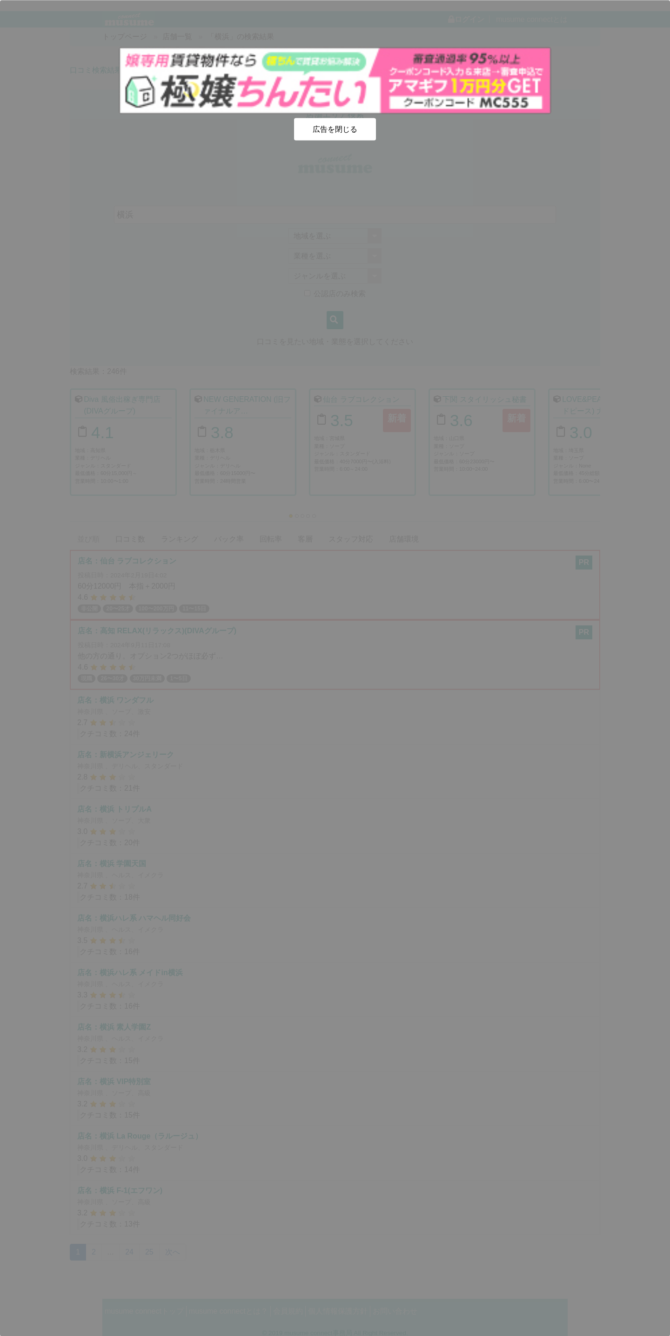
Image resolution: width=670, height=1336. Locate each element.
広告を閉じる (335, 129)
